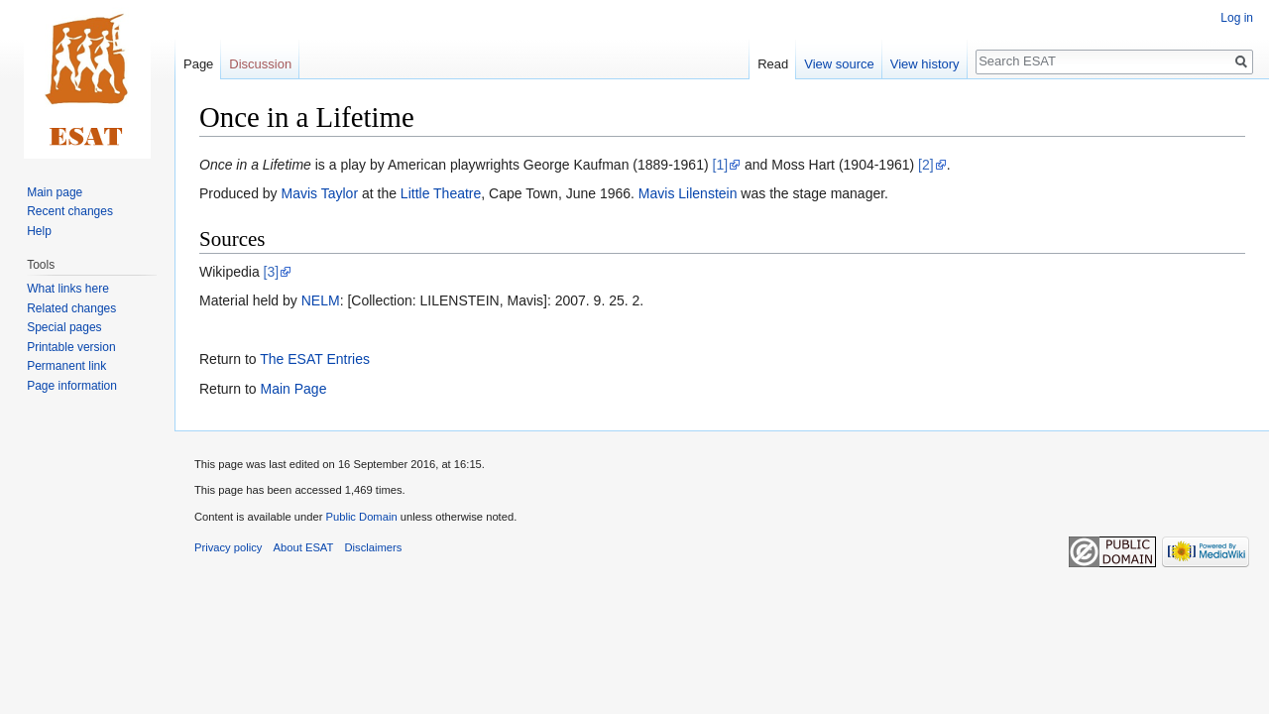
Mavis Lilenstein (688, 193)
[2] (926, 165)
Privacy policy (228, 547)
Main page (54, 192)
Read (772, 64)
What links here (68, 289)
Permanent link (66, 366)
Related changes (71, 308)
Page (198, 64)
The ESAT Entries (315, 359)
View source (839, 64)
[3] (272, 272)
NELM (320, 300)
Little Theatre (441, 193)
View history (925, 64)
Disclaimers (374, 547)
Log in (1236, 18)
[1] (721, 165)
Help (39, 231)
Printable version (71, 347)
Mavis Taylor (320, 193)
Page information (72, 386)
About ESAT (304, 547)
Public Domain (361, 517)
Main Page (293, 389)
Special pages (64, 327)
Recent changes (70, 211)
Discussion (260, 64)
